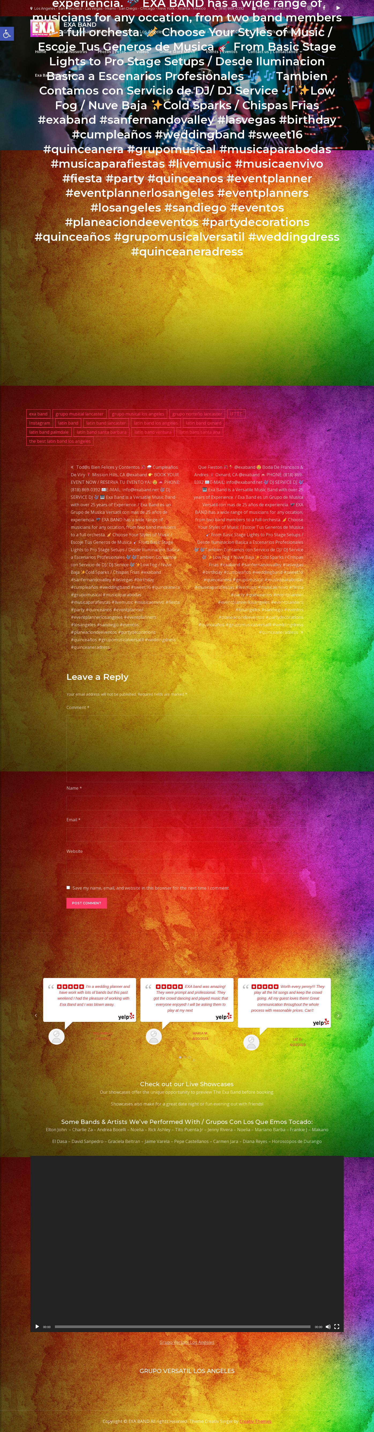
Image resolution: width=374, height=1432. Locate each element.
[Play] (37, 1326)
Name (74, 788)
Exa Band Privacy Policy (56, 75)
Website (74, 851)
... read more (203, 1010)
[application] (187, 1244)
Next (338, 1015)
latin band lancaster (106, 423)
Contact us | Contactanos (272, 51)
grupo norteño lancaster (197, 414)
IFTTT (236, 414)
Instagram (39, 423)
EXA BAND (79, 24)
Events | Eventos (221, 51)
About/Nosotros (72, 51)
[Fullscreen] (336, 1326)
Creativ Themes (255, 1421)
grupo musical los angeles (138, 414)
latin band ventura (152, 432)
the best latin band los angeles (60, 441)
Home (40, 51)
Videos (142, 51)
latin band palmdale (49, 432)
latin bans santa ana (199, 432)
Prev (36, 1015)
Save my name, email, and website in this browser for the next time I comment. (151, 888)
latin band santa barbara (101, 432)
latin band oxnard (203, 423)
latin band (68, 423)
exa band (38, 414)
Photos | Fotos (112, 51)
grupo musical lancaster (79, 414)
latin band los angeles (156, 423)
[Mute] (328, 1326)
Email (73, 820)
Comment (77, 707)
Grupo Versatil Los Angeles (187, 1342)
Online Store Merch (177, 51)
